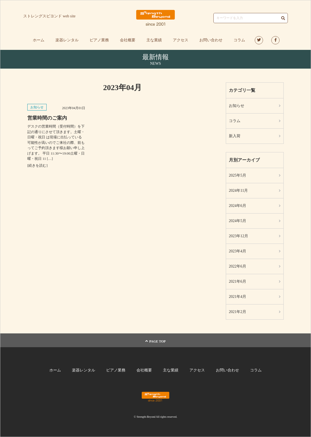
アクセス (180, 40)
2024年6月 (237, 206)
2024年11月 (238, 190)
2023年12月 (238, 236)
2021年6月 (237, 281)
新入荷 (234, 136)
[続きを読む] (37, 165)
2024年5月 (237, 221)
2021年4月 (237, 297)
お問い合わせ (210, 40)
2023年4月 (237, 251)
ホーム (38, 40)
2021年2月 (237, 312)
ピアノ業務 (99, 40)
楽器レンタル (67, 40)
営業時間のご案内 (47, 118)
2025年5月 (237, 175)
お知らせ (37, 107)
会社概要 (127, 40)
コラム (239, 40)
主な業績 (154, 40)
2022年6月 (237, 266)
